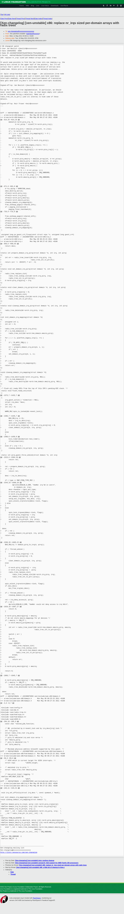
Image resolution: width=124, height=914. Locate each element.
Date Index (38, 19)
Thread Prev (20, 19)
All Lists (7, 14)
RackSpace (37, 898)
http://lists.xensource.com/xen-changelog (18, 852)
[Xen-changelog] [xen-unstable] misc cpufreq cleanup (34, 860)
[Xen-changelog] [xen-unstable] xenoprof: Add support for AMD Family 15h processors (46, 863)
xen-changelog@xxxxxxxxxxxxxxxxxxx (21, 31)
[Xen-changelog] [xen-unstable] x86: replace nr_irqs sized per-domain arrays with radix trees (53, 865)
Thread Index (47, 19)
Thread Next (29, 19)
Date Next (11, 19)
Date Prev (4, 19)
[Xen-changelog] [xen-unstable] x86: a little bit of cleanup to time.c (40, 867)
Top (2, 14)
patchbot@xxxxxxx (32, 34)
